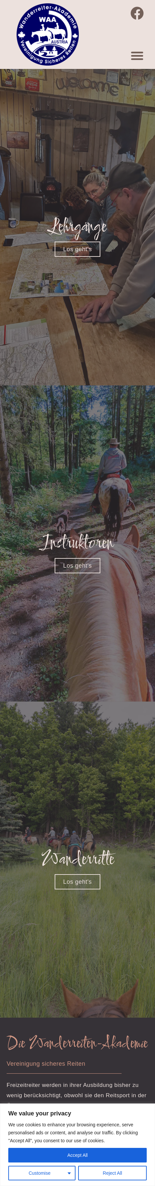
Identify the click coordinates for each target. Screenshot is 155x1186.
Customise (39, 1173)
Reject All (112, 1173)
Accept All (77, 1155)
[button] (137, 56)
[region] (77, 1144)
